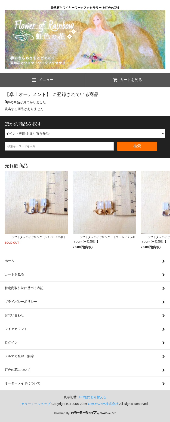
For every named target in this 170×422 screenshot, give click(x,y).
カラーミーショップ (35, 404)
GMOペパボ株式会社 (103, 404)
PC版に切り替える (92, 397)
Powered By (85, 413)
